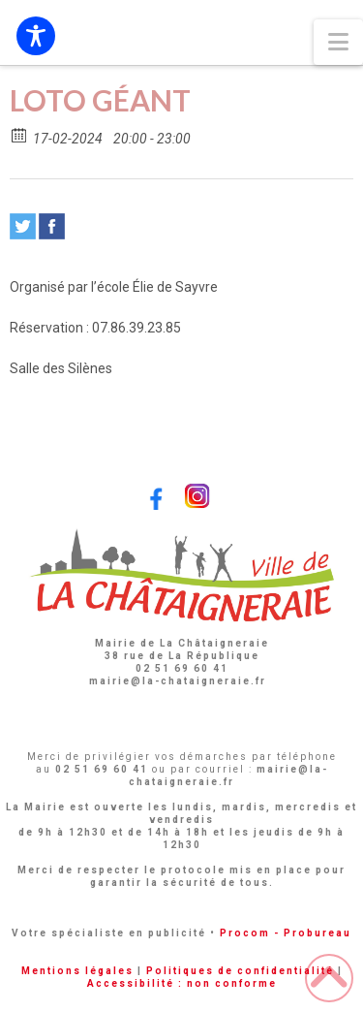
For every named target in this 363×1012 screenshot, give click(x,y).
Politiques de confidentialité (240, 970)
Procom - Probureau (285, 933)
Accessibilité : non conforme (182, 983)
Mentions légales (77, 970)
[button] (338, 42)
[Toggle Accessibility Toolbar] (36, 36)
